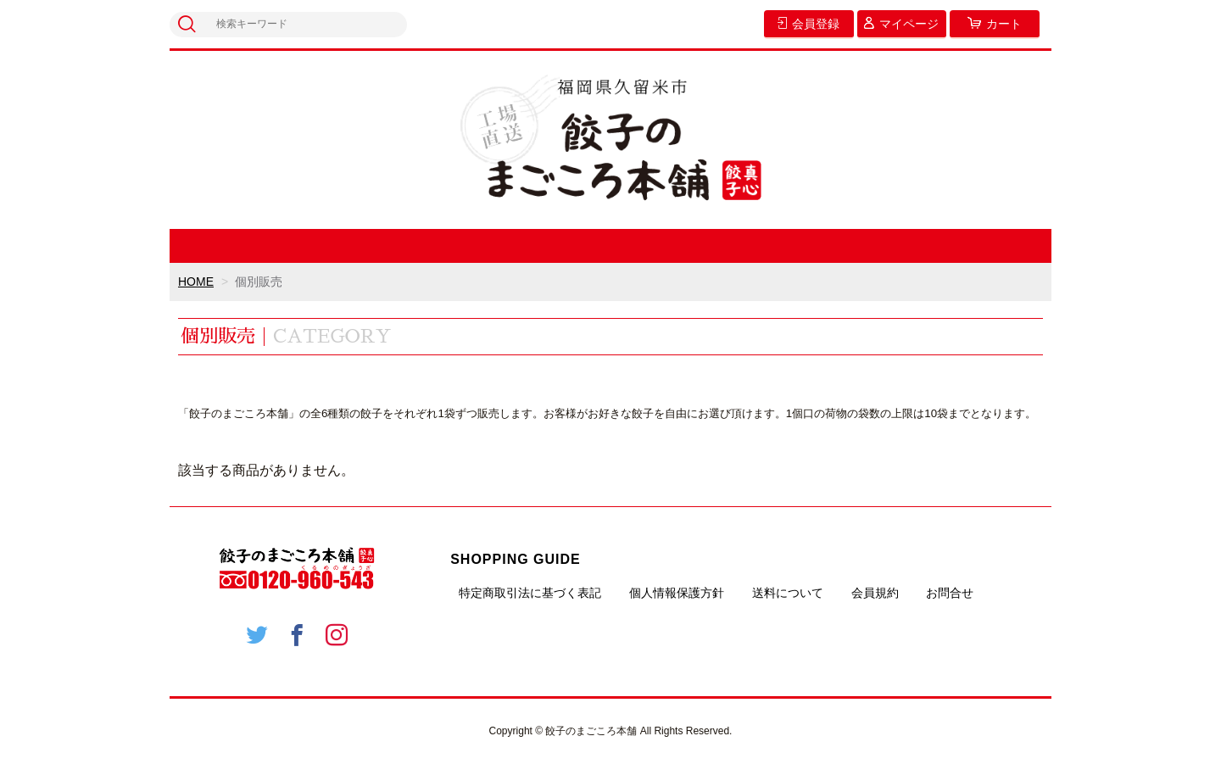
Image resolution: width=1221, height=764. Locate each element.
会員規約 (875, 593)
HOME (196, 281)
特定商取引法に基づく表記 (530, 593)
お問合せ (949, 593)
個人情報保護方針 (676, 593)
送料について (787, 593)
